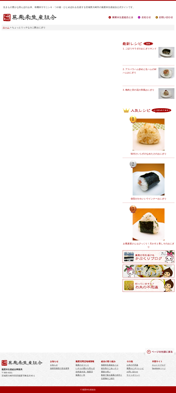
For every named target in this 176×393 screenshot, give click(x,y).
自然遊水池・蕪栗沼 (84, 372)
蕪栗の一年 (80, 375)
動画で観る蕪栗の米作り (111, 375)
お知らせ (144, 17)
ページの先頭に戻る (159, 351)
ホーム (6, 27)
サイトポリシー (133, 375)
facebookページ (159, 368)
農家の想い (106, 372)
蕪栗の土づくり (82, 365)
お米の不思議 (132, 365)
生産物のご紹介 (107, 378)
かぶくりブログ (158, 365)
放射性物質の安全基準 (59, 368)
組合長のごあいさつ (109, 368)
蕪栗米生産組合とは (121, 17)
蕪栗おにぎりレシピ (135, 368)
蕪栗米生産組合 (30, 18)
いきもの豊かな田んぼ (85, 368)
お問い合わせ (164, 17)
